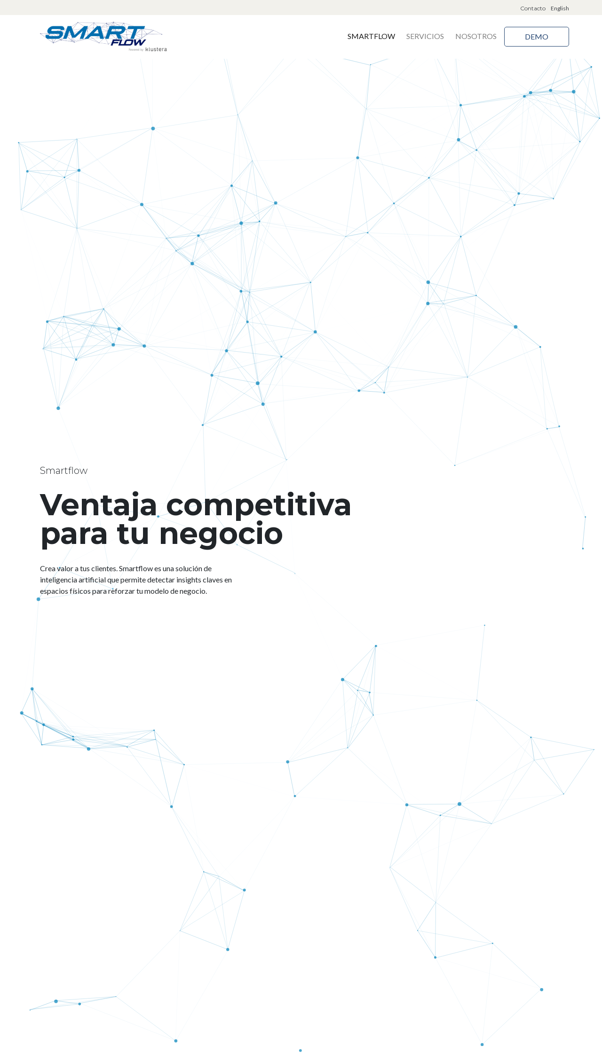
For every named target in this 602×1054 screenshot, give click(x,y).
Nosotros (476, 35)
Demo (536, 36)
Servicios (425, 35)
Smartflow (371, 35)
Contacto (533, 8)
